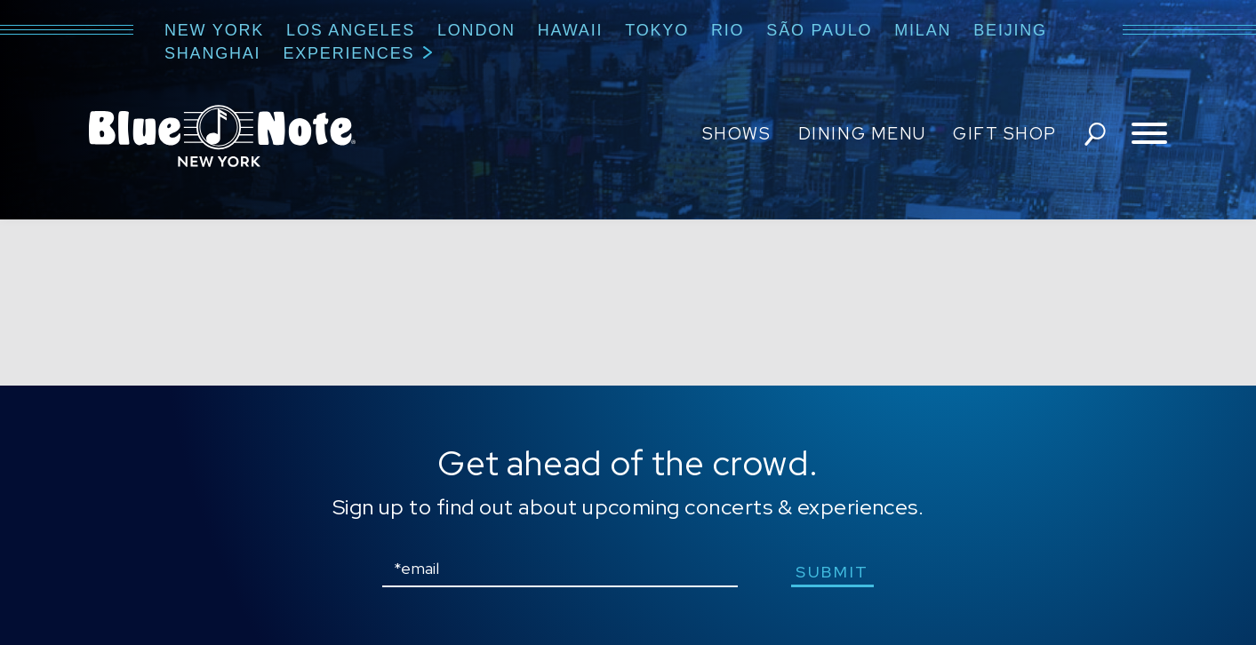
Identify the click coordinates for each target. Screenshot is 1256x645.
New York (214, 30)
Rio (727, 30)
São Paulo (819, 30)
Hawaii (570, 30)
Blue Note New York (222, 136)
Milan (922, 30)
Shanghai (212, 53)
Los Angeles (350, 30)
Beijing (1010, 30)
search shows (1095, 134)
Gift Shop (1005, 134)
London (476, 30)
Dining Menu (862, 134)
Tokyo (657, 30)
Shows (737, 134)
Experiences (348, 53)
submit (832, 571)
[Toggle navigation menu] (1149, 134)
